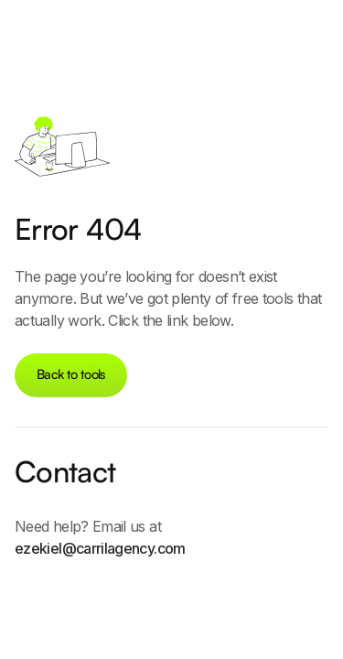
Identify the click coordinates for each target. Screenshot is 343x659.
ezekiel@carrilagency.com (100, 548)
